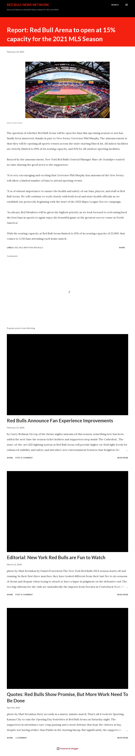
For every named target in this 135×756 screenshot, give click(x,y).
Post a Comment (24, 458)
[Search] (115, 4)
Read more (122, 458)
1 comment (21, 738)
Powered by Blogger (67, 748)
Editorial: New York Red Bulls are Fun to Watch (56, 557)
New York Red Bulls (33, 247)
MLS (21, 247)
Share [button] (122, 247)
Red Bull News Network (28, 5)
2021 (16, 247)
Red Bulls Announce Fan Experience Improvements (60, 420)
